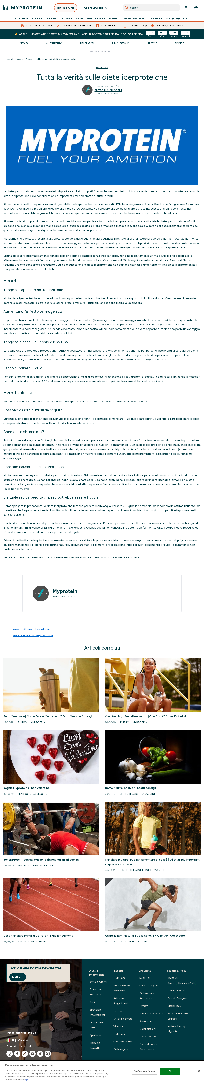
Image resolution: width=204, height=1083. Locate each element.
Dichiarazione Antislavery (147, 996)
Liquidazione (155, 18)
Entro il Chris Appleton (35, 865)
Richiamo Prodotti (95, 1045)
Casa (9, 59)
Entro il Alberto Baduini (137, 793)
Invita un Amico (182, 980)
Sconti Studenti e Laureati (178, 1016)
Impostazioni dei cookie (21, 1032)
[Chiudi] (198, 1071)
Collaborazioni (147, 1028)
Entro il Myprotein (108, 90)
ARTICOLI (102, 67)
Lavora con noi (147, 1036)
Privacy (143, 1005)
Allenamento (54, 43)
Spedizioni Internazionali (97, 1012)
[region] (102, 1071)
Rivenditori (145, 1021)
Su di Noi (144, 977)
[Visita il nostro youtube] (32, 1054)
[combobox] (151, 7)
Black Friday (174, 1005)
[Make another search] (102, 51)
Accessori (114, 18)
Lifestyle (152, 43)
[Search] (126, 7)
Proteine (37, 18)
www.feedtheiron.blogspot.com (31, 629)
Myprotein (65, 591)
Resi (92, 1002)
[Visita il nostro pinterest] (48, 1054)
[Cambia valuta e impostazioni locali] (40, 1040)
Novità (24, 43)
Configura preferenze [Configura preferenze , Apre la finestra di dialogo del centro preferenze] (145, 1071)
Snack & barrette (122, 1018)
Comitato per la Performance (148, 1047)
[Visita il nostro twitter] (40, 1054)
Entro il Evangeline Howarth (142, 869)
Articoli (29, 59)
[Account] (186, 7)
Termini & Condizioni (151, 1013)
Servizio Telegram (177, 998)
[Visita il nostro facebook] (17, 1054)
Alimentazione (120, 43)
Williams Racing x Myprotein (177, 1029)
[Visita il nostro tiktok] (25, 1054)
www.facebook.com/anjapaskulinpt (33, 635)
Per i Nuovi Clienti (134, 18)
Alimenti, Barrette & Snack (90, 18)
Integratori (52, 18)
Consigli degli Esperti (177, 18)
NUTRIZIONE (65, 8)
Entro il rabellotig (33, 793)
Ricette (179, 43)
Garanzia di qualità (149, 985)
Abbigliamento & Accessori (122, 988)
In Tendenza (21, 18)
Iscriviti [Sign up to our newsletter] (17, 976)
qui (27, 1080)
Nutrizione (119, 977)
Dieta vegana (120, 1049)
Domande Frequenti (95, 992)
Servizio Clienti (98, 981)
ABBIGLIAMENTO (95, 8)
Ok (170, 1071)
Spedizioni (95, 1035)
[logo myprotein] (22, 7)
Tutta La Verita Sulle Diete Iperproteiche (56, 59)
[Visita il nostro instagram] (9, 1054)
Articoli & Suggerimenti (120, 1001)
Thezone (18, 59)
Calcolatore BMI (122, 1041)
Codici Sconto (176, 990)
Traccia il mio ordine (97, 1025)
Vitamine (67, 18)
